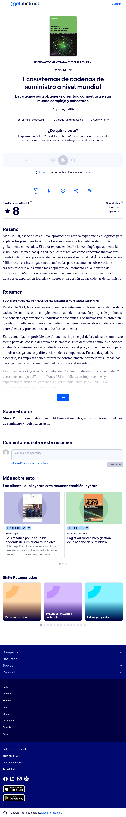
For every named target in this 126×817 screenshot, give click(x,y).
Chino (6, 713)
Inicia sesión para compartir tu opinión (29, 463)
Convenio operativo (13, 762)
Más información (51, 812)
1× (25, 160)
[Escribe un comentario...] (67, 454)
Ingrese (43, 172)
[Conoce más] (30, 202)
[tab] (60, 564)
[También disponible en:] (89, 190)
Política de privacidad (14, 749)
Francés (7, 727)
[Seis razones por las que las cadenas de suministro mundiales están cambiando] (32, 508)
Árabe (6, 734)
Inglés (6, 687)
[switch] (63, 160)
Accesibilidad (10, 769)
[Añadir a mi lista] (63, 190)
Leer (63, 397)
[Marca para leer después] (49, 190)
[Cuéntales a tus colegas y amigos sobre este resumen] (76, 190)
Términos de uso (11, 755)
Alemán (7, 693)
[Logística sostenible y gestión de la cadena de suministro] (94, 508)
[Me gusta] (36, 190)
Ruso (5, 707)
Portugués (8, 720)
